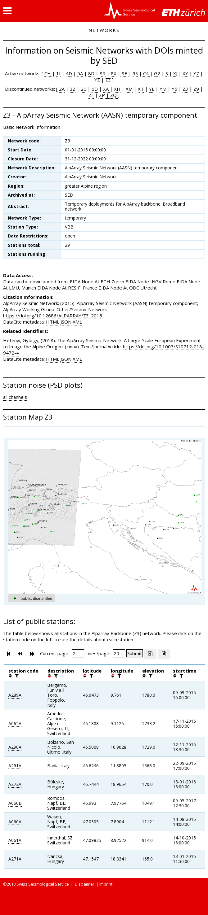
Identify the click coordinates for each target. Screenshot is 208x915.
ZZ (108, 79)
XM (129, 89)
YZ (97, 79)
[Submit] (134, 653)
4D (69, 73)
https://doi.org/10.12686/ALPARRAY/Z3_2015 (52, 315)
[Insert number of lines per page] (119, 653)
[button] (7, 11)
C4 (146, 73)
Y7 (196, 73)
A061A (14, 840)
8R (103, 73)
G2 (157, 73)
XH (116, 89)
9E (124, 73)
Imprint (105, 884)
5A (80, 73)
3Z (72, 89)
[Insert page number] (78, 653)
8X (113, 73)
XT (141, 89)
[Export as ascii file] (164, 654)
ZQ (113, 95)
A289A (14, 695)
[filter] (16, 676)
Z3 (185, 89)
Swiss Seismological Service (42, 884)
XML (77, 322)
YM (163, 89)
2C (83, 89)
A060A (14, 822)
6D (95, 89)
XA (106, 89)
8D (91, 73)
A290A (14, 747)
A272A (14, 784)
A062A (14, 723)
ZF (91, 95)
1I (58, 73)
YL (151, 89)
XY (185, 73)
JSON (66, 322)
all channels (15, 397)
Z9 (196, 89)
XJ (175, 73)
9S (135, 73)
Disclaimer (84, 884)
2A (62, 89)
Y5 (174, 89)
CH (48, 73)
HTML (52, 322)
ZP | (103, 95)
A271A (14, 859)
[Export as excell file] (150, 654)
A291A (14, 766)
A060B (15, 803)
